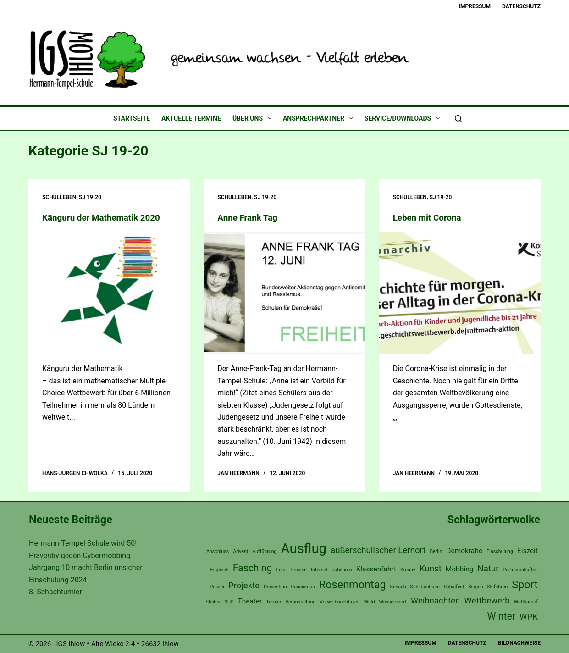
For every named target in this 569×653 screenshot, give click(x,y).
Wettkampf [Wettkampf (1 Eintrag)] (526, 602)
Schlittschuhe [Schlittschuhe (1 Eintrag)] (425, 587)
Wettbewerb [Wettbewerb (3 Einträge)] (486, 601)
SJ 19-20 (90, 197)
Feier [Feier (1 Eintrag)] (281, 570)
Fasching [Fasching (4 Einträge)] (252, 568)
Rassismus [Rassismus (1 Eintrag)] (303, 587)
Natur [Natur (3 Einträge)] (487, 569)
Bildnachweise (519, 643)
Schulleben (59, 197)
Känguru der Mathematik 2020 (105, 217)
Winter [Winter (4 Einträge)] (501, 615)
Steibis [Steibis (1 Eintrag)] (212, 602)
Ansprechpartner (320, 118)
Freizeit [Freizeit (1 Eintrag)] (299, 570)
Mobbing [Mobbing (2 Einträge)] (460, 569)
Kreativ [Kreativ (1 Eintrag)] (407, 570)
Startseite (131, 118)
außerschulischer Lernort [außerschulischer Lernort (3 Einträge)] (378, 550)
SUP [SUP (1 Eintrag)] (229, 602)
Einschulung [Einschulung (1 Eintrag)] (499, 551)
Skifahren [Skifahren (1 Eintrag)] (497, 587)
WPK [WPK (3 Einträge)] (528, 616)
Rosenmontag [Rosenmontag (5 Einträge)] (352, 584)
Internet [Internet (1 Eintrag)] (319, 570)
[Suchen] (458, 118)
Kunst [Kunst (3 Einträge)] (431, 569)
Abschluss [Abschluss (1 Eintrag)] (217, 551)
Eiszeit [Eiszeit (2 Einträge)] (527, 551)
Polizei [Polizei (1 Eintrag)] (217, 587)
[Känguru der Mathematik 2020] (109, 293)
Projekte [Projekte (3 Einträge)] (244, 586)
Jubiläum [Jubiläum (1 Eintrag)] (342, 570)
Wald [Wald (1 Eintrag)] (369, 602)
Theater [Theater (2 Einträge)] (250, 601)
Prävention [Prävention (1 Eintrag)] (275, 587)
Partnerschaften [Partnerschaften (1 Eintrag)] (520, 570)
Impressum (475, 6)
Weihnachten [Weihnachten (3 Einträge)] (435, 601)
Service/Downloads (404, 118)
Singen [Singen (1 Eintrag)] (475, 587)
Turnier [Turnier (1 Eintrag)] (273, 602)
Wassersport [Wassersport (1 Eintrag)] (392, 602)
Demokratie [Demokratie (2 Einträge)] (464, 551)
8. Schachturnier (55, 591)
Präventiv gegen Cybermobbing (79, 555)
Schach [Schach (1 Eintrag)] (398, 587)
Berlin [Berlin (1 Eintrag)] (436, 551)
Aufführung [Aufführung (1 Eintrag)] (264, 551)
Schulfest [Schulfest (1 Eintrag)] (454, 587)
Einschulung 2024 (58, 579)
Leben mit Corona (429, 217)
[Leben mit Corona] (460, 293)
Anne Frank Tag (249, 217)
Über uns (253, 118)
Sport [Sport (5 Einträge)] (525, 584)
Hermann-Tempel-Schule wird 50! (83, 543)
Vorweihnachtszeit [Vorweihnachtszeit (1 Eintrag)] (340, 602)
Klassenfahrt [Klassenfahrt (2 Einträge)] (376, 569)
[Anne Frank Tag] (284, 293)
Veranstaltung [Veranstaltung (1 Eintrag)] (300, 602)
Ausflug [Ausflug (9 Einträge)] (304, 548)
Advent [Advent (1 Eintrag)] (240, 551)
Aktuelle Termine (191, 118)
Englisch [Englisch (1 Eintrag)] (219, 570)
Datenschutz (521, 6)
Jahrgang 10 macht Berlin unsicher (86, 567)
